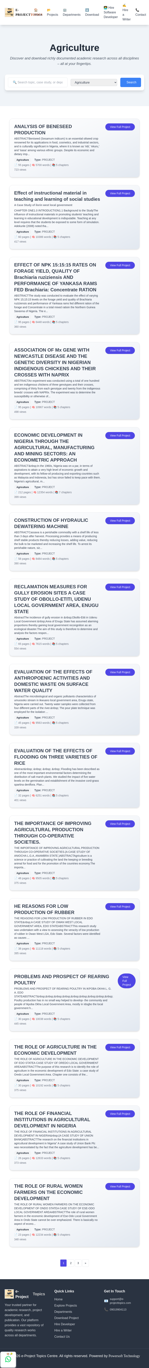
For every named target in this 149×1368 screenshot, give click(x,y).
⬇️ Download (92, 12)
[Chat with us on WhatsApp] (8, 1359)
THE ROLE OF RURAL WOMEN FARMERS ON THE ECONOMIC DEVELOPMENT (48, 1192)
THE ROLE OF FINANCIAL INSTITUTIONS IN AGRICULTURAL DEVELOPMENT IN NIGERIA (52, 1119)
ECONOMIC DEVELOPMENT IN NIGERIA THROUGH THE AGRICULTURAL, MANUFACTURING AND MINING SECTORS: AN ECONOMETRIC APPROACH (54, 447)
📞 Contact (140, 12)
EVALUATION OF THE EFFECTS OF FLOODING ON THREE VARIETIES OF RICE (55, 757)
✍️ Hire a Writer (126, 12)
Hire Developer (64, 1324)
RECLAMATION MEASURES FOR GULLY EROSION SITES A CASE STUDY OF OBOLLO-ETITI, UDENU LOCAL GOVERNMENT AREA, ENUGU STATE (56, 599)
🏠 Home (38, 12)
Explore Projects (65, 1305)
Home (58, 1299)
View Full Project (120, 126)
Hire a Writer (63, 1330)
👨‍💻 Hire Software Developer (111, 12)
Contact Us (62, 1336)
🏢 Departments (72, 12)
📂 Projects (52, 12)
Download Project (66, 1318)
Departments (63, 1311)
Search (131, 82)
